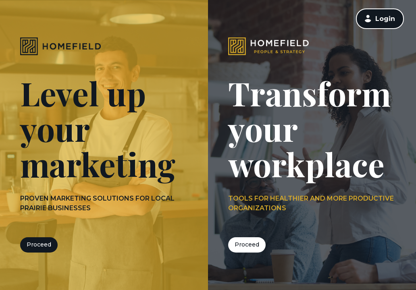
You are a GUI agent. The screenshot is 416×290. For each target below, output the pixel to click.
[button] (368, 19)
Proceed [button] (39, 244)
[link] (380, 18)
